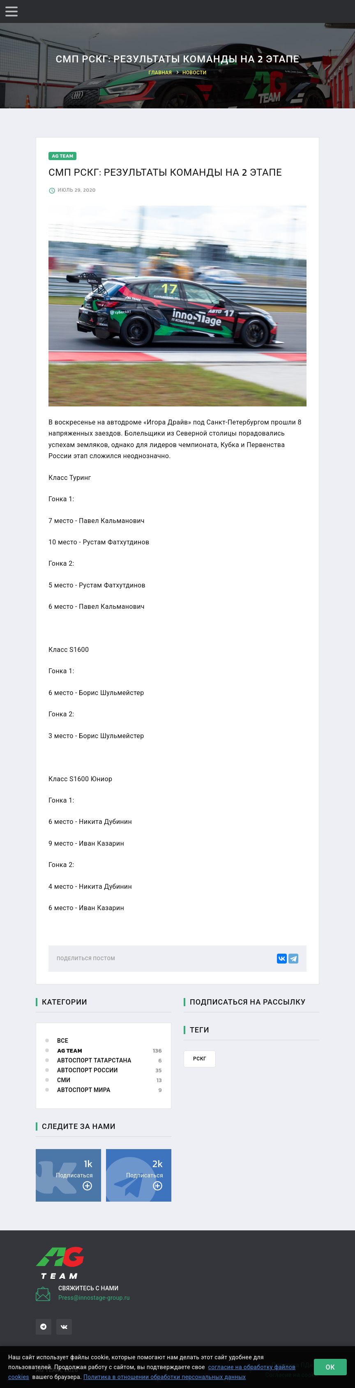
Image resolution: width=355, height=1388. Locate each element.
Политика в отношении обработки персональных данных (164, 1377)
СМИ (63, 1080)
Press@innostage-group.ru (94, 1297)
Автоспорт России (87, 1070)
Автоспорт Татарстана (94, 1060)
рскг (199, 1058)
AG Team (69, 1050)
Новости (194, 72)
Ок (330, 1367)
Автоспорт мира (84, 1090)
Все (62, 1041)
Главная (160, 72)
